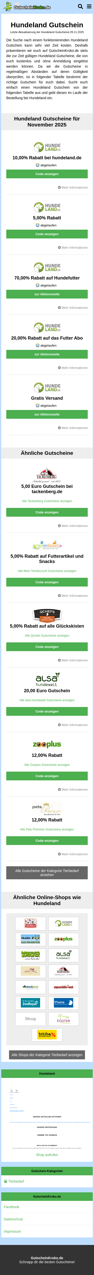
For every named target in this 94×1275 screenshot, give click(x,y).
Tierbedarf (14, 1181)
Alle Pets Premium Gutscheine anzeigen (47, 829)
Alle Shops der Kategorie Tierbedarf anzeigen (47, 1055)
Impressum (12, 1231)
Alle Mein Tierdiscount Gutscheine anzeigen (47, 571)
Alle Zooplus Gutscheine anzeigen (47, 765)
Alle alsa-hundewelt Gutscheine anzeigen (46, 700)
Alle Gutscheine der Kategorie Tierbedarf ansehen (47, 873)
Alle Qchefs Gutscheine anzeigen (47, 635)
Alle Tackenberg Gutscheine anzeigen (47, 501)
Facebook (11, 1207)
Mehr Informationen (73, 187)
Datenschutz (13, 1219)
